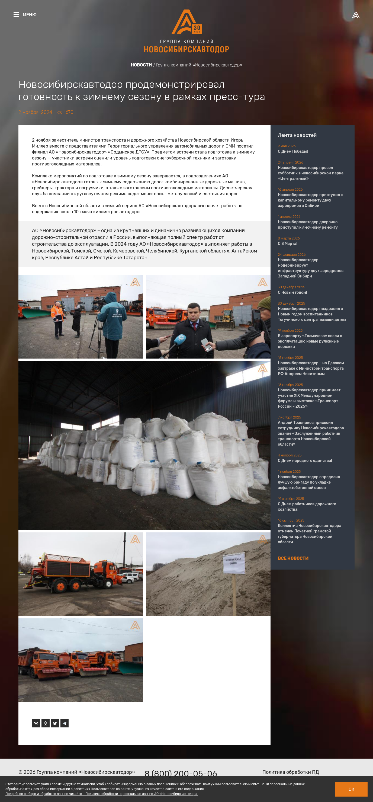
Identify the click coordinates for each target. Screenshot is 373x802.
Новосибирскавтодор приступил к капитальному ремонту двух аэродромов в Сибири (310, 200)
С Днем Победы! (293, 151)
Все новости (293, 558)
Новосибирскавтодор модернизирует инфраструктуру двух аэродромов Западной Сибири (310, 268)
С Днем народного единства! (305, 460)
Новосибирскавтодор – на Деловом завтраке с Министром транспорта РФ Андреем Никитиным (311, 368)
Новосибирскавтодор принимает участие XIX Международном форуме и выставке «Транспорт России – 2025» (309, 398)
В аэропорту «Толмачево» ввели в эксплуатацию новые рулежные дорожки (310, 341)
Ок (351, 789)
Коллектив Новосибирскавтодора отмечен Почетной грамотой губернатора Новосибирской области (309, 533)
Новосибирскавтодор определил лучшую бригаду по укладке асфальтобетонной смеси (309, 482)
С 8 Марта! (287, 243)
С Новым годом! (292, 292)
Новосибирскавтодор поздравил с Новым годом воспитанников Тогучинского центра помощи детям (312, 314)
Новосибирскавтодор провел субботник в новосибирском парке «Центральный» (310, 173)
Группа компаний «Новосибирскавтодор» (199, 65)
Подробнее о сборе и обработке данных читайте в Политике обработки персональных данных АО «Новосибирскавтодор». (101, 794)
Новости (141, 65)
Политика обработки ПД (290, 772)
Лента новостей (297, 135)
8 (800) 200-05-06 (180, 774)
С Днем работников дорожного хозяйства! (307, 507)
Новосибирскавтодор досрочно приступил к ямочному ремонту (308, 225)
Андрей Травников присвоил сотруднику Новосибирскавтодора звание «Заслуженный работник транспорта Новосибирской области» (311, 433)
